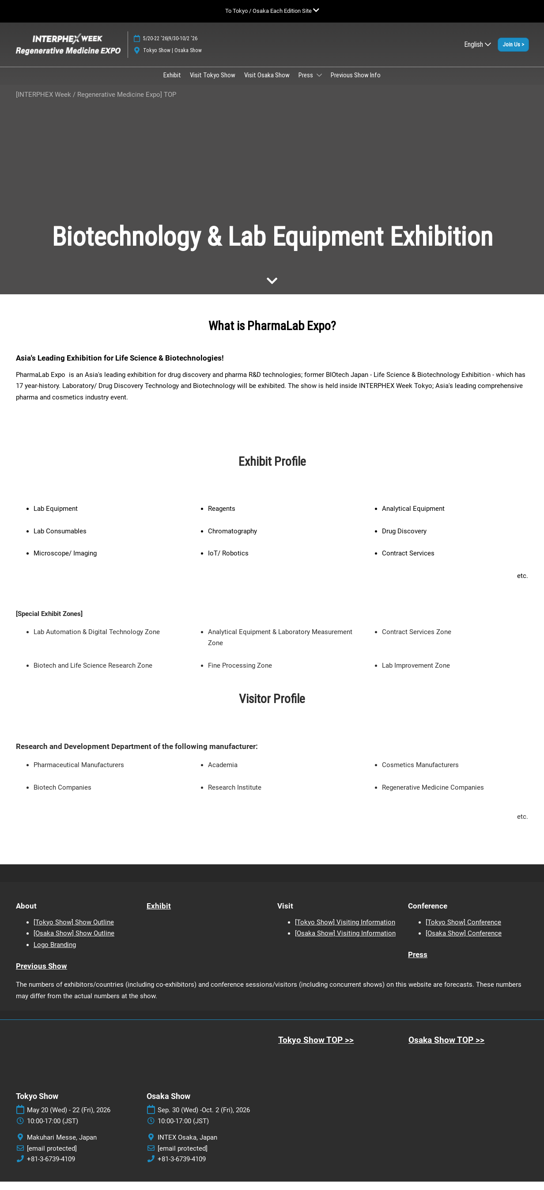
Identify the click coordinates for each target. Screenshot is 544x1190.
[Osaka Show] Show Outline (74, 942)
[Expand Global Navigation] (272, 11)
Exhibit (172, 83)
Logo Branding (55, 953)
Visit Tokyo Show (212, 83)
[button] (513, 53)
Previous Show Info (356, 83)
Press (306, 83)
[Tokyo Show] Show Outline (74, 931)
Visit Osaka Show (267, 83)
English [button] (477, 53)
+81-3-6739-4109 (51, 1167)
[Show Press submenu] (319, 83)
